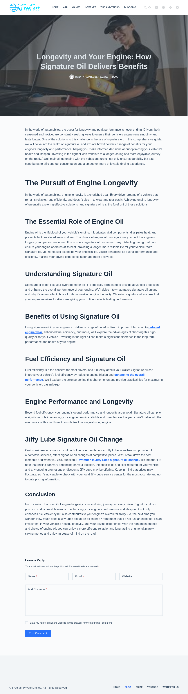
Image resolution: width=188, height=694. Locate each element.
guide (139, 687)
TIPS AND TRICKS (110, 7)
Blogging (130, 7)
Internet (90, 7)
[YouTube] (177, 7)
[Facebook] (149, 7)
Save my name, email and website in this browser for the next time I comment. (71, 622)
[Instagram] (163, 7)
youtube (152, 687)
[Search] (145, 7)
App (65, 7)
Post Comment (38, 633)
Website (127, 576)
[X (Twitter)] (156, 7)
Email (79, 576)
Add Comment (37, 589)
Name (32, 576)
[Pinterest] (170, 7)
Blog (115, 77)
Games (76, 7)
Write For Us (170, 687)
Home (55, 7)
